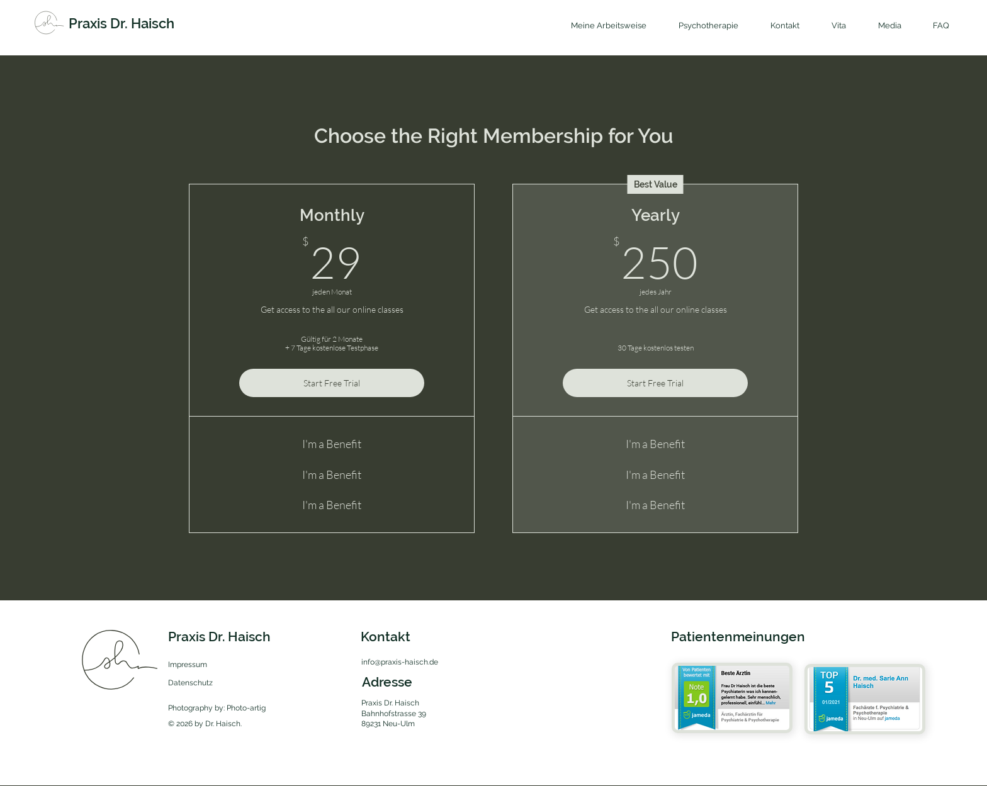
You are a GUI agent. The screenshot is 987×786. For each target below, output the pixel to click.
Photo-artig (246, 708)
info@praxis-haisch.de (399, 662)
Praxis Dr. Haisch (121, 23)
